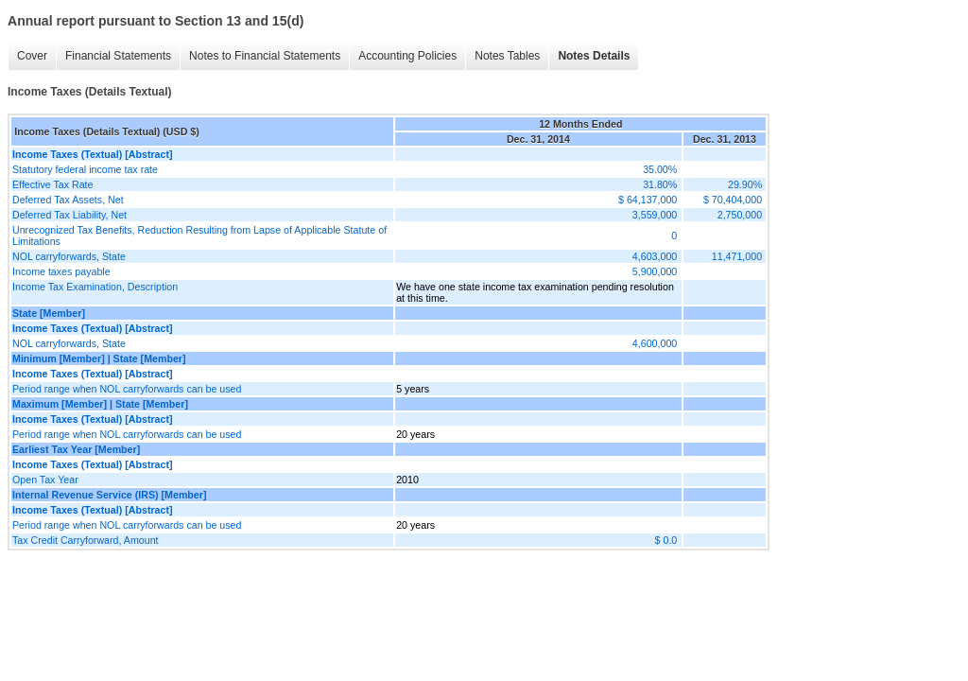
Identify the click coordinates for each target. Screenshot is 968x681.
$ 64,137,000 (647, 199)
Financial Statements (118, 55)
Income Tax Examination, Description (95, 286)
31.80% (660, 184)
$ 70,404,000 (732, 199)
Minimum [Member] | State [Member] (99, 358)
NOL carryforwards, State (69, 256)
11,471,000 (737, 256)
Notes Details (594, 55)
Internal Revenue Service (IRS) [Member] (109, 494)
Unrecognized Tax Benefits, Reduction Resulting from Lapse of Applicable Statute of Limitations (199, 235)
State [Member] (48, 313)
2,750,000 (739, 214)
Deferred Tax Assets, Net (68, 199)
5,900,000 (654, 271)
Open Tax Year (45, 479)
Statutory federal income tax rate (85, 169)
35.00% (660, 169)
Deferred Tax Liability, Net (69, 214)
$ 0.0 (666, 540)
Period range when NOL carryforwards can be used (126, 388)
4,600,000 (654, 343)
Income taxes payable (61, 271)
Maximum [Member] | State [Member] (100, 404)
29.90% (745, 184)
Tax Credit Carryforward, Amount (85, 540)
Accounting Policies (407, 55)
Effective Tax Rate (53, 184)
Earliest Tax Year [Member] (76, 449)
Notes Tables (507, 55)
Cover (32, 55)
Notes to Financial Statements (264, 55)
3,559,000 (654, 214)
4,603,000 (654, 256)
